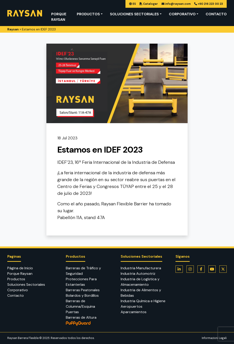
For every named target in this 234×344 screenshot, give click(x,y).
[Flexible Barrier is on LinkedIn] (179, 269)
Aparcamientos (133, 312)
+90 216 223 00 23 (208, 4)
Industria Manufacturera (141, 268)
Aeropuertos (131, 306)
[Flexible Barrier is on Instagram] (190, 269)
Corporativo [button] (182, 14)
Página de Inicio (20, 268)
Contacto (216, 14)
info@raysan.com (176, 4)
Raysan (13, 29)
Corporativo (17, 290)
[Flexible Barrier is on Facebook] (201, 269)
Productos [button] (88, 14)
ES (132, 4)
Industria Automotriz (138, 273)
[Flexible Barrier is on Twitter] (223, 269)
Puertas (72, 312)
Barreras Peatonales (83, 290)
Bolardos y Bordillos (82, 295)
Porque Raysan (58, 17)
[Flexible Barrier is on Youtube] (212, 269)
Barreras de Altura (81, 317)
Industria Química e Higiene (143, 301)
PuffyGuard (89, 323)
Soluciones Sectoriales (26, 284)
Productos (16, 279)
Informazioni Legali (214, 338)
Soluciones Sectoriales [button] (134, 14)
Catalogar (149, 4)
